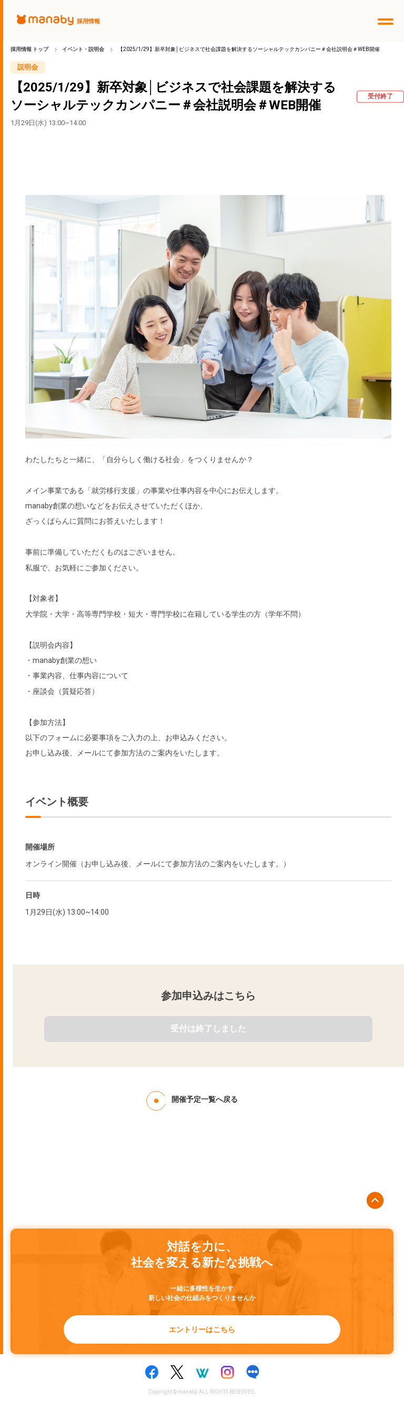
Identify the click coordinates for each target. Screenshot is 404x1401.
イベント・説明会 (83, 49)
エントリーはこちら (202, 1329)
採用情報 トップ (29, 49)
